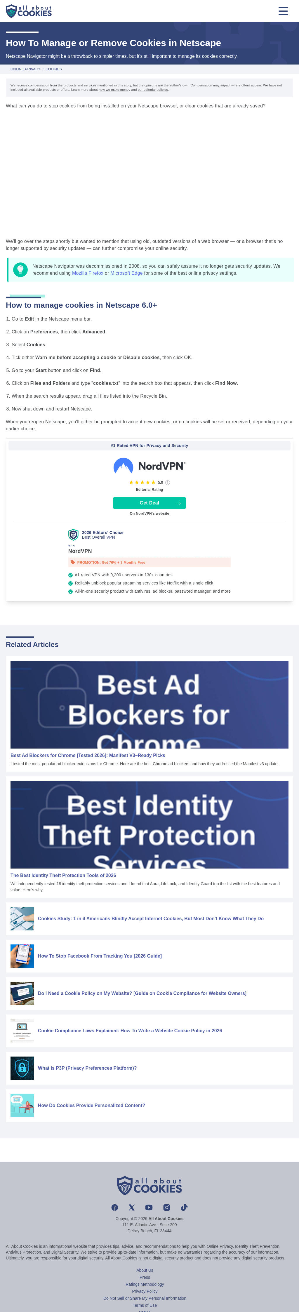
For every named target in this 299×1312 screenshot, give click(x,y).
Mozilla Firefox (87, 273)
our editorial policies (153, 89)
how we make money (114, 89)
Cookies (54, 69)
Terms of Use (145, 1305)
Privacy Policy (144, 1291)
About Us (144, 1270)
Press (145, 1277)
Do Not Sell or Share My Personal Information (144, 1298)
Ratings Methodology (145, 1284)
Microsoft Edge (126, 273)
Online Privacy (25, 69)
